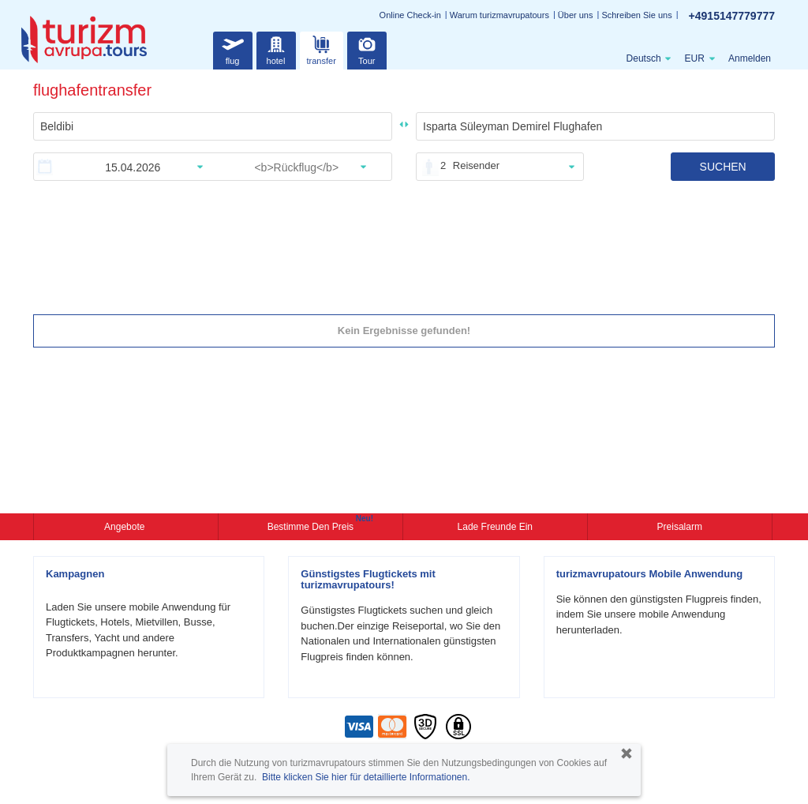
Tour (367, 49)
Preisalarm (679, 526)
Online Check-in (410, 15)
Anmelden (749, 58)
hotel (276, 49)
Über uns (575, 15)
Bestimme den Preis (312, 525)
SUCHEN (723, 166)
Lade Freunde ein (495, 526)
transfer (321, 49)
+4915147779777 (732, 15)
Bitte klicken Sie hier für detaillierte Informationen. (365, 777)
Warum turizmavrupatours (499, 15)
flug (233, 49)
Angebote (126, 526)
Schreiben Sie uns (636, 15)
